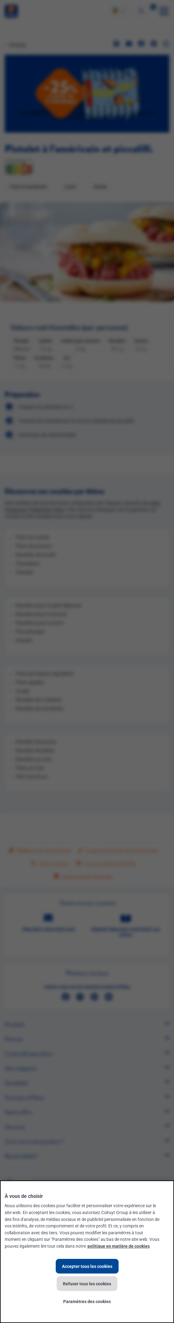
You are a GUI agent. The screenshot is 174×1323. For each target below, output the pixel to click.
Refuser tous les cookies (87, 1284)
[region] (87, 1251)
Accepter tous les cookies (87, 1266)
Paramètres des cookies (87, 1301)
